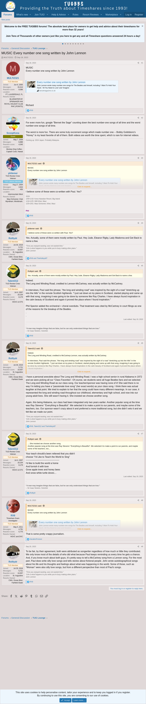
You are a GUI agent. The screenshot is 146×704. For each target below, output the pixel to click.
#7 (142, 434)
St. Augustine (18, 252)
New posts (5, 20)
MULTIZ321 (8, 57)
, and (43, 426)
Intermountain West (15, 194)
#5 (142, 266)
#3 (142, 158)
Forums (8, 14)
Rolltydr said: (33, 271)
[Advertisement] (73, 655)
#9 (142, 547)
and (38, 258)
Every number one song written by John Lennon (61, 82)
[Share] (138, 63)
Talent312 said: (34, 348)
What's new (22, 14)
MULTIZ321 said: (35, 163)
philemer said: (33, 228)
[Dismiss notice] (142, 26)
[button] (30, 14)
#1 (142, 63)
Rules (75, 14)
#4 (142, 223)
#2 (142, 118)
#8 (142, 500)
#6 (142, 343)
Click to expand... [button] (84, 187)
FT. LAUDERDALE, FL (14, 94)
